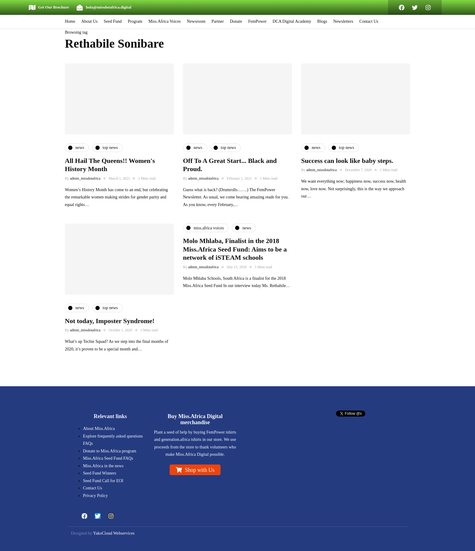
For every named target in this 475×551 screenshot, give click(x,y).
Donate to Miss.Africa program (109, 451)
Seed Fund (113, 21)
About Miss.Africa (99, 428)
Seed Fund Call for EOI (103, 480)
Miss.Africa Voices (164, 21)
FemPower (257, 21)
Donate (236, 21)
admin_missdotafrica (85, 178)
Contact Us (368, 21)
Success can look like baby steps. (347, 160)
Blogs (322, 21)
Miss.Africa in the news (103, 466)
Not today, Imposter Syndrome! (109, 325)
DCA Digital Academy (292, 21)
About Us (89, 21)
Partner (217, 21)
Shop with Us (199, 470)
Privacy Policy (95, 495)
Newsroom (196, 21)
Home (70, 21)
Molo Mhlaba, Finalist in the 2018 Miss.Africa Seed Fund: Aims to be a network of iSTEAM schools (235, 254)
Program (135, 21)
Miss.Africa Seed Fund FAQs (108, 458)
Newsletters (343, 21)
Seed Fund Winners (99, 473)
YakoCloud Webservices (114, 533)
